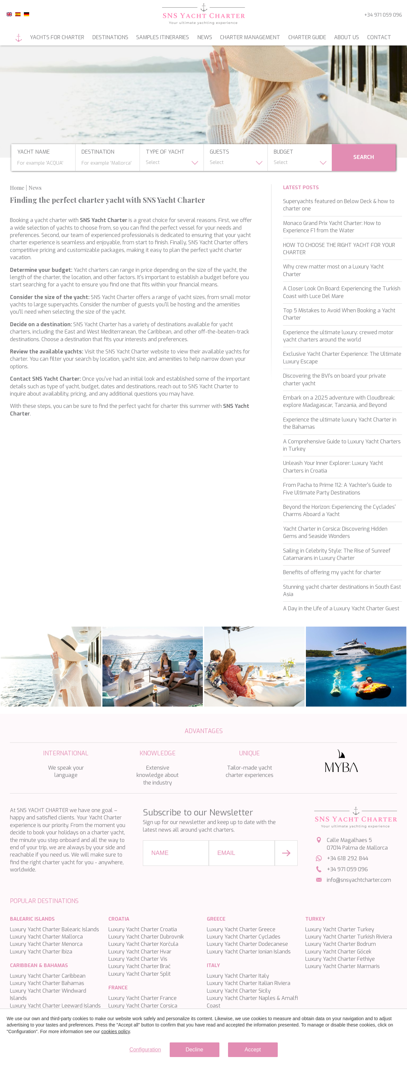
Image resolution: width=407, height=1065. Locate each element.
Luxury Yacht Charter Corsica (142, 1005)
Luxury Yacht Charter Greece (241, 929)
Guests (219, 152)
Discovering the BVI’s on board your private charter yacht (334, 379)
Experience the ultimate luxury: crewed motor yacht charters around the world (338, 336)
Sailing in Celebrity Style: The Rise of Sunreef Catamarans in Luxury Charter (336, 554)
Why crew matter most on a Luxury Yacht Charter (333, 270)
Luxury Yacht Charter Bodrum (340, 944)
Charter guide (307, 37)
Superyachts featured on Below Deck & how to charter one (338, 205)
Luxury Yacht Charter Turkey (339, 929)
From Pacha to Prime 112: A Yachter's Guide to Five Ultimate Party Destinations (337, 489)
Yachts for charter (57, 37)
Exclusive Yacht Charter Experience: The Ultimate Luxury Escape (342, 357)
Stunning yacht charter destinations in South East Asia (342, 590)
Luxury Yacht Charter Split (139, 973)
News (204, 37)
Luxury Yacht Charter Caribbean (48, 975)
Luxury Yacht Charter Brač (139, 966)
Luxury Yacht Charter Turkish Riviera (348, 936)
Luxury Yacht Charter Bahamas (47, 983)
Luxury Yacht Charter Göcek (338, 951)
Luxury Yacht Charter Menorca (46, 944)
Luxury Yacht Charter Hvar (139, 951)
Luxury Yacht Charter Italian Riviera (248, 983)
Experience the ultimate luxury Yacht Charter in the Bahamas (339, 423)
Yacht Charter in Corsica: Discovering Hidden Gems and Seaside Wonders (335, 532)
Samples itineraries (162, 37)
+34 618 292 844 (347, 858)
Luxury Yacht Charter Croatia (142, 929)
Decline (194, 1049)
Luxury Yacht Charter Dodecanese (247, 944)
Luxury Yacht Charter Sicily (239, 990)
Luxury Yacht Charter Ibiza (41, 951)
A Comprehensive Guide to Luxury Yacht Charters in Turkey (342, 445)
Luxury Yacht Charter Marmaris (342, 966)
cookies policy (115, 1031)
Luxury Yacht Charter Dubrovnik (146, 936)
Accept (253, 1049)
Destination (98, 152)
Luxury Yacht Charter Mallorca (46, 936)
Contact (379, 37)
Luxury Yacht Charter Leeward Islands (55, 1005)
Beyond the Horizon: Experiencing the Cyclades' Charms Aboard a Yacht (339, 510)
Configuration (145, 1049)
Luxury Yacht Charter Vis (137, 958)
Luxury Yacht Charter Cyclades (243, 936)
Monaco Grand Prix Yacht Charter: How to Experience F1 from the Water (332, 227)
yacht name (33, 152)
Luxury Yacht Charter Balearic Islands (54, 929)
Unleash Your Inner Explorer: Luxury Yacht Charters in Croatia (333, 467)
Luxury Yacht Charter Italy (238, 975)
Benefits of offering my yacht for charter (332, 572)
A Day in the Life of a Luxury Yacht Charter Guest (341, 608)
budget (283, 152)
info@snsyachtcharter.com (359, 879)
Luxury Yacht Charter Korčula (143, 944)
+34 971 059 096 (383, 15)
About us (346, 37)
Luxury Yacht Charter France (142, 998)
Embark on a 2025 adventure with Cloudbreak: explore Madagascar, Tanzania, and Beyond (339, 401)
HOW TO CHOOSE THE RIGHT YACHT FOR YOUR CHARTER (339, 249)
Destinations (110, 37)
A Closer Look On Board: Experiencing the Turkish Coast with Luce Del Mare (341, 292)
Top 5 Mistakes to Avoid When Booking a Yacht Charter (339, 314)
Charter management (250, 37)
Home (19, 38)
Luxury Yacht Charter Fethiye (340, 958)
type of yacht (165, 152)
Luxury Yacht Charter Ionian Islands (249, 951)
